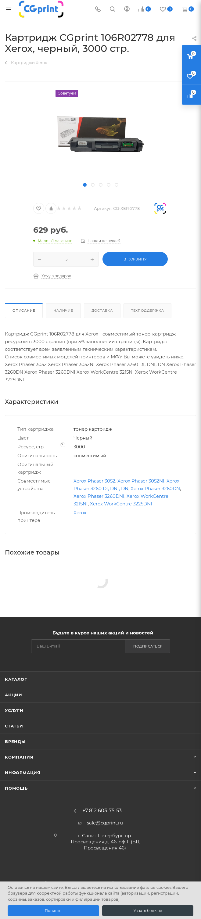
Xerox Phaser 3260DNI (99, 496)
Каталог (16, 679)
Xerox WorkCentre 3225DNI (121, 504)
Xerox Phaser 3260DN (155, 488)
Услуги (14, 710)
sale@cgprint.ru (105, 823)
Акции (13, 694)
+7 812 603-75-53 (102, 810)
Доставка (102, 310)
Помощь (16, 788)
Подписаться (148, 646)
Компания (19, 757)
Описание (24, 310)
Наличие (63, 310)
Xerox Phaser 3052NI (140, 481)
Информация (23, 772)
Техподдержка (147, 310)
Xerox (80, 512)
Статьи (14, 725)
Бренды (15, 741)
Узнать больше (148, 910)
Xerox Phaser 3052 (94, 481)
